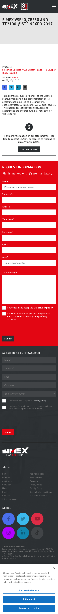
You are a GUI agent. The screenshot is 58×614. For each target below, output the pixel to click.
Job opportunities (9, 499)
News (4, 488)
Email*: (6, 206)
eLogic (28, 556)
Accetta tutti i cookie (29, 609)
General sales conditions (41, 492)
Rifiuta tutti (29, 600)
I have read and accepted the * (30, 307)
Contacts (6, 495)
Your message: (9, 272)
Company (6, 484)
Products (6, 477)
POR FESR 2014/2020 (39, 495)
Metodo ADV (15, 556)
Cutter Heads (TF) (37, 69)
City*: (5, 244)
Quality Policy (36, 488)
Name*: (6, 181)
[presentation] (25, 329)
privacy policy (45, 307)
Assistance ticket (37, 474)
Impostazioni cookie (29, 591)
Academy (34, 481)
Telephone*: (8, 219)
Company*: (7, 232)
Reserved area (36, 477)
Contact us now (29, 149)
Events (5, 492)
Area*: (5, 257)
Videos (15, 77)
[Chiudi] (54, 569)
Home (5, 474)
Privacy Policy (36, 484)
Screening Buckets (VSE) (14, 69)
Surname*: (7, 194)
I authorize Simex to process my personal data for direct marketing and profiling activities (28, 316)
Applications (7, 481)
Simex (6, 556)
